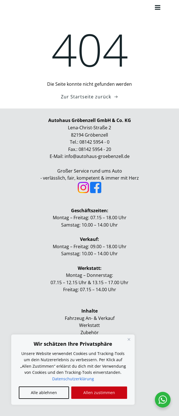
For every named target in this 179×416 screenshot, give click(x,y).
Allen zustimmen (99, 392)
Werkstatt (89, 325)
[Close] (128, 339)
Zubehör (90, 332)
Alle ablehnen (44, 392)
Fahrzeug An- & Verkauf (89, 318)
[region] (73, 369)
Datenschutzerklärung (73, 378)
